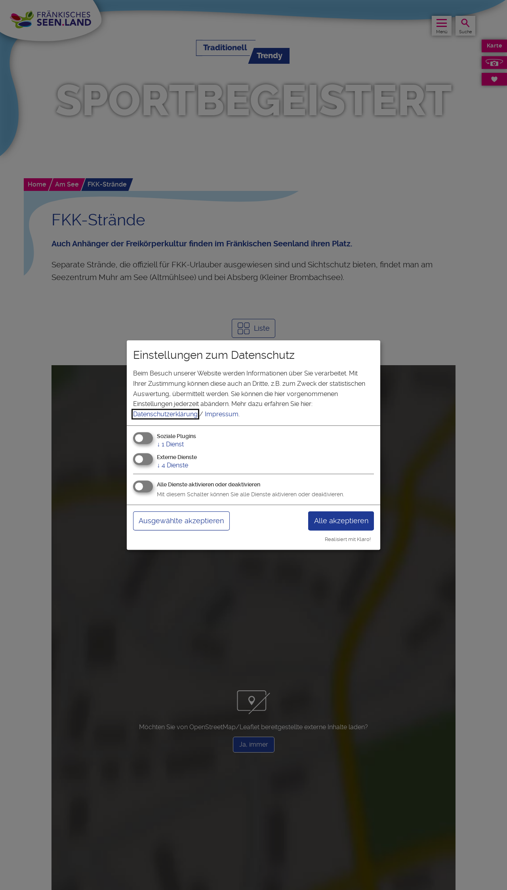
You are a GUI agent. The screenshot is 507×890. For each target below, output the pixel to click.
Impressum (221, 414)
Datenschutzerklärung (165, 414)
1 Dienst (170, 444)
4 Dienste (172, 465)
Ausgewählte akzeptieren (181, 520)
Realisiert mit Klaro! (348, 539)
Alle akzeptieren (341, 520)
